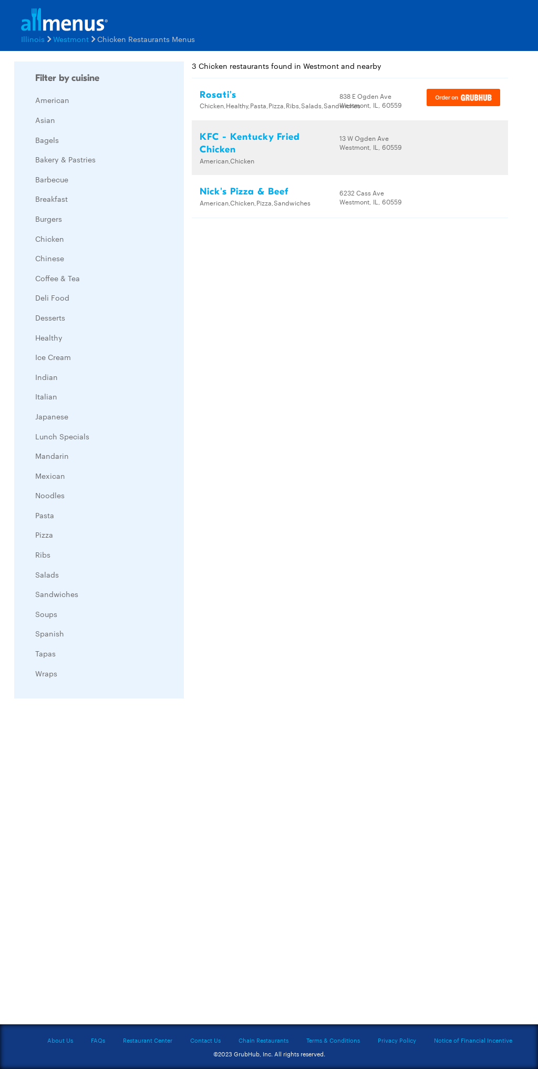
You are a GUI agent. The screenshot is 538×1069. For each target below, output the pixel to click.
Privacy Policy (397, 1040)
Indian (46, 377)
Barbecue (51, 179)
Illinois (33, 39)
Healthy (49, 337)
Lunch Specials (62, 436)
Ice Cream (53, 357)
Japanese (51, 416)
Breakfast (51, 198)
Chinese (49, 258)
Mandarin (52, 455)
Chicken (49, 238)
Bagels (47, 140)
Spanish (49, 633)
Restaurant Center (147, 1040)
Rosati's (218, 94)
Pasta (44, 515)
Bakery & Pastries (65, 159)
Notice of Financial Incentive (473, 1040)
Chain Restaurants (263, 1040)
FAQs (98, 1040)
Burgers (48, 218)
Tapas (45, 653)
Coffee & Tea (57, 278)
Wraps (46, 673)
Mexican (50, 475)
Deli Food (52, 297)
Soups (46, 614)
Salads (47, 574)
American (52, 100)
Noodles (50, 495)
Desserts (50, 317)
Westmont (71, 39)
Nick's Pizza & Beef (244, 191)
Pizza (44, 534)
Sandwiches (56, 594)
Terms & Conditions (333, 1040)
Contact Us (205, 1040)
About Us (60, 1040)
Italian (46, 396)
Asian (45, 120)
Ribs (42, 554)
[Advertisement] (93, 864)
